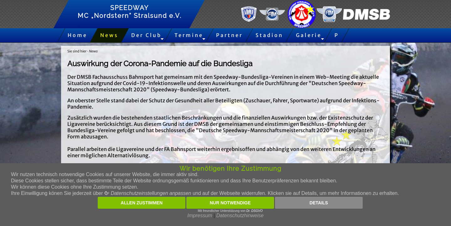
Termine (188, 35)
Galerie (309, 35)
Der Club (146, 35)
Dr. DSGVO (254, 211)
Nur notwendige (230, 202)
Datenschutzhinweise (239, 215)
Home (77, 35)
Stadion (269, 35)
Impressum (199, 215)
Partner (229, 35)
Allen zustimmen (142, 202)
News (109, 35)
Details (318, 202)
